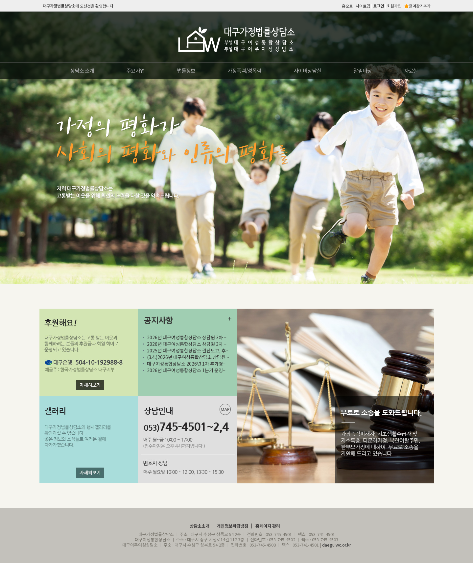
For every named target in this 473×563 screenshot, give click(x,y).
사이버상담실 (307, 70)
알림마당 (362, 70)
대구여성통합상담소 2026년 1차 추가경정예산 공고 (199, 363)
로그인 (378, 6)
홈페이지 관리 (267, 526)
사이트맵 (363, 6)
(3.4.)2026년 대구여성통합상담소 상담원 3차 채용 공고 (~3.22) (214, 357)
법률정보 (186, 70)
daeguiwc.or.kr (336, 545)
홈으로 (347, 6)
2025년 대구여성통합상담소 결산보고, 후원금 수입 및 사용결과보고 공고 (222, 350)
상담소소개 (199, 526)
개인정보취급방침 (232, 526)
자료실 (411, 70)
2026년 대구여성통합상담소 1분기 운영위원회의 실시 (198, 370)
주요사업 (135, 70)
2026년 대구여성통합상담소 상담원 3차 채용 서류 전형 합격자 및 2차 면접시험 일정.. (227, 344)
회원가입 (394, 6)
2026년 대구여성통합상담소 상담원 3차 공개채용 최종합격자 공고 (210, 337)
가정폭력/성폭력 (244, 70)
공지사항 (158, 320)
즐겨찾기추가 (417, 6)
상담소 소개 (82, 70)
